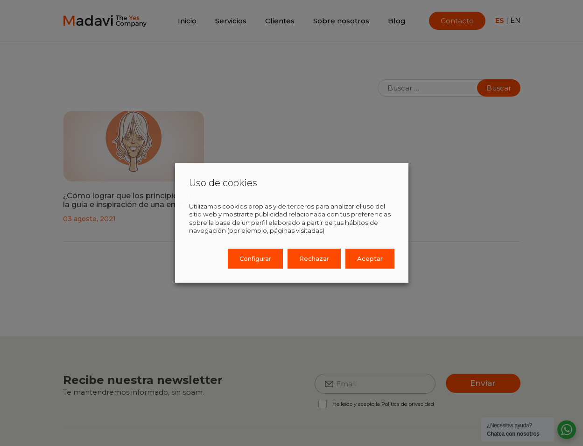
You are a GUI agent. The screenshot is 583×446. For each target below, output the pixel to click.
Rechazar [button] (314, 258)
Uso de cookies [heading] (223, 182)
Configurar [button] (255, 258)
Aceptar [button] (370, 258)
